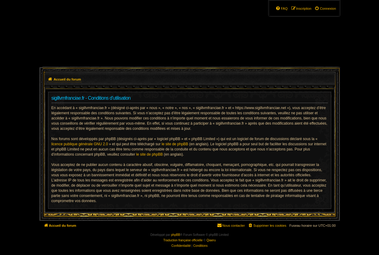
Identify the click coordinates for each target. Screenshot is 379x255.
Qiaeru (211, 240)
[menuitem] (325, 8)
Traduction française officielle (183, 240)
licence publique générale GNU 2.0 (79, 144)
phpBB (175, 234)
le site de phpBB (175, 144)
